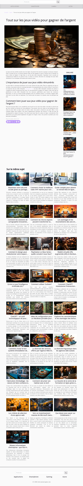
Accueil (6, 12)
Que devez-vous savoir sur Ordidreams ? (65, 414)
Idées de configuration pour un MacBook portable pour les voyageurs (41, 318)
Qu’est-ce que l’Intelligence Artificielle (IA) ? (17, 285)
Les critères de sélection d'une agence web (18, 414)
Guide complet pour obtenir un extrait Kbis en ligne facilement (65, 189)
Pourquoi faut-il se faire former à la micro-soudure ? (69, 113)
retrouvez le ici (29, 89)
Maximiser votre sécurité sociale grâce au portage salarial (17, 189)
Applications (15, 6)
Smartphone (35, 6)
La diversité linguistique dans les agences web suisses (65, 349)
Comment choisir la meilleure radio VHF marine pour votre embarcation (41, 189)
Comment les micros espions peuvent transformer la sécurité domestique (41, 222)
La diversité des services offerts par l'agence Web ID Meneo (41, 350)
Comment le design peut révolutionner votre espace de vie (17, 254)
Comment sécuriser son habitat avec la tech (42, 382)
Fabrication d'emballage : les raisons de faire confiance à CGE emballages (17, 383)
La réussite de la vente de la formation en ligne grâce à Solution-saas (65, 383)
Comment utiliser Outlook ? (41, 284)
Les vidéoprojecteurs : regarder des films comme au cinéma (69, 92)
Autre (70, 6)
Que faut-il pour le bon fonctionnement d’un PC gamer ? (69, 154)
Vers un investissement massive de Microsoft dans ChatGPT (41, 415)
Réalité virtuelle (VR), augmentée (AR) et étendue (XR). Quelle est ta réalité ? (65, 254)
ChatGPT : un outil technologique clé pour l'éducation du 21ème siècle (17, 318)
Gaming (53, 6)
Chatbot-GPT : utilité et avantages (69, 133)
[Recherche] (39, 2)
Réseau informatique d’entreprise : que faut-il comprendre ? (17, 447)
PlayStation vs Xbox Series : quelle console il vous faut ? (41, 253)
